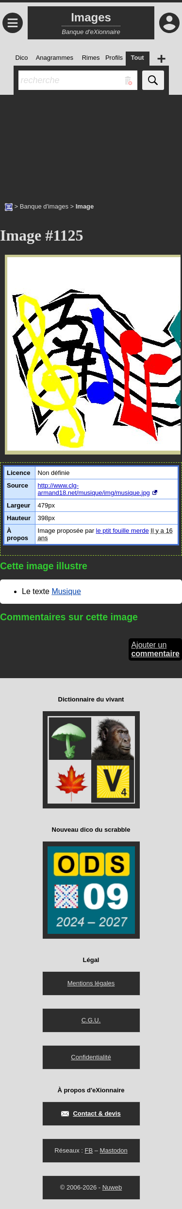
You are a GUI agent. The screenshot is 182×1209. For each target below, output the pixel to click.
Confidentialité (91, 1057)
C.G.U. (91, 1020)
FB (88, 1150)
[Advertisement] (91, 143)
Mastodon (114, 1150)
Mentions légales (91, 983)
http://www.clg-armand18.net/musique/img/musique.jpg (94, 489)
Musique (66, 591)
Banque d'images (44, 206)
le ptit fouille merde (122, 530)
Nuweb (112, 1187)
